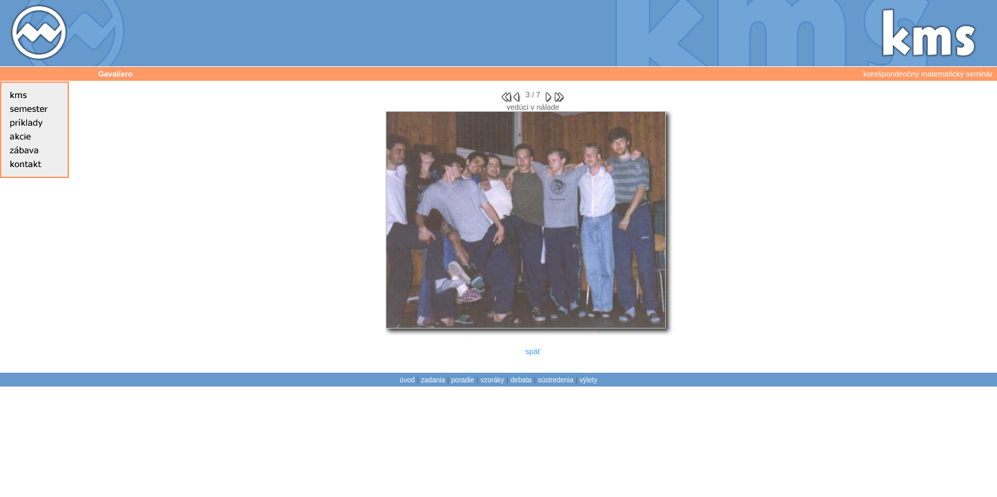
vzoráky (492, 380)
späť (533, 351)
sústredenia (555, 380)
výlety (589, 380)
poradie (462, 380)
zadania (433, 380)
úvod (407, 380)
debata (521, 380)
